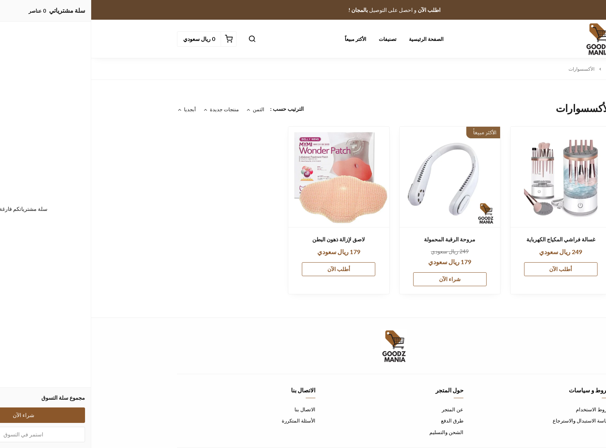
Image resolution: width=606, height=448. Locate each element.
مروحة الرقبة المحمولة (358, 239)
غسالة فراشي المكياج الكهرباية (469, 239)
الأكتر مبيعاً (264, 39)
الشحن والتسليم (355, 432)
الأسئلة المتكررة (207, 420)
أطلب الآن (469, 269)
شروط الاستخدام (502, 409)
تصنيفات (296, 39)
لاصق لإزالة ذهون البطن (247, 239)
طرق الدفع (361, 420)
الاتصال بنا (213, 409)
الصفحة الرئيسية (335, 39)
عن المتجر (361, 409)
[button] (161, 39)
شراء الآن (358, 279)
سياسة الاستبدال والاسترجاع (490, 420)
